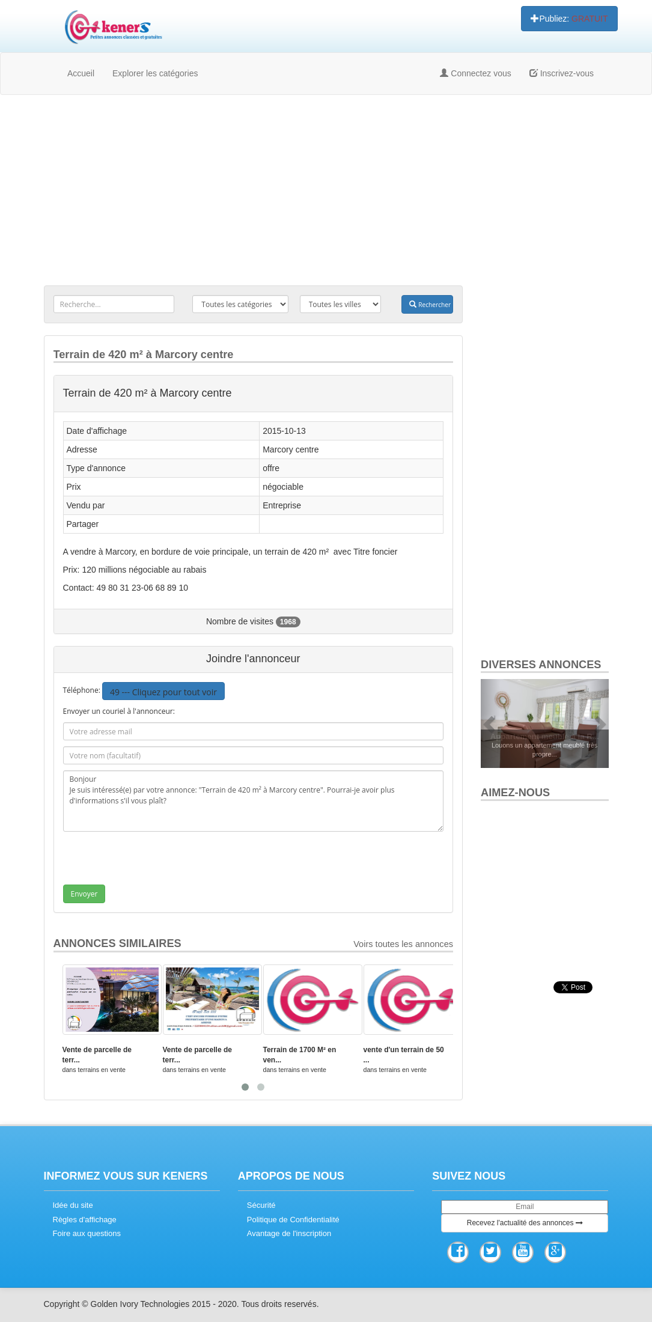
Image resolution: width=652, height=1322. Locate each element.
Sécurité (261, 1205)
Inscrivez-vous (561, 73)
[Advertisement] (326, 191)
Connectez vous (475, 73)
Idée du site (73, 1205)
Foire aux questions (87, 1233)
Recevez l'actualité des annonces (525, 1223)
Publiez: (569, 18)
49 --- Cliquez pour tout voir (163, 692)
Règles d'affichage (85, 1219)
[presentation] (154, 861)
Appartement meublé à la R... (544, 736)
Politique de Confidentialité (293, 1219)
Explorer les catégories (155, 73)
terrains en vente (102, 1069)
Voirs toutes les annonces (403, 944)
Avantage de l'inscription (289, 1233)
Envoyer (84, 894)
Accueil (80, 73)
